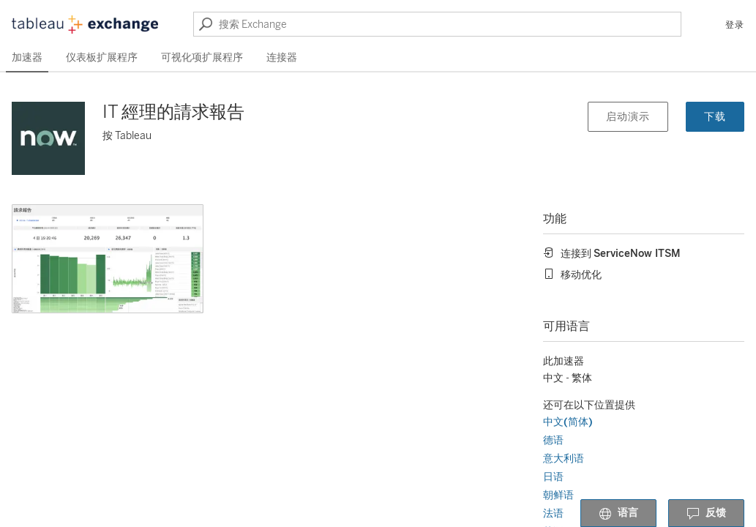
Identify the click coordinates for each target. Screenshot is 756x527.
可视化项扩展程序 (202, 57)
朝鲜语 (558, 495)
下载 (715, 117)
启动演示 (628, 117)
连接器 (281, 57)
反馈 (706, 513)
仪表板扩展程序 (102, 57)
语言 (618, 513)
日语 (553, 477)
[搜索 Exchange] (437, 24)
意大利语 (563, 458)
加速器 (27, 57)
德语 (553, 440)
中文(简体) (568, 422)
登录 (734, 25)
